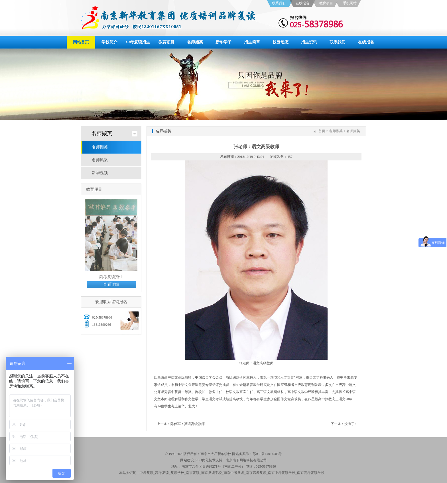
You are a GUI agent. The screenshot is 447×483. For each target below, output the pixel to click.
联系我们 (279, 3)
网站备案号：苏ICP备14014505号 (257, 454)
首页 (321, 131)
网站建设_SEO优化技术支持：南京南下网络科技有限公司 (223, 460)
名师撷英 (195, 42)
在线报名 (302, 3)
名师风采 (100, 160)
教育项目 (326, 3)
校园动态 (280, 42)
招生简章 (252, 42)
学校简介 (109, 42)
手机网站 (350, 3)
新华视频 (100, 173)
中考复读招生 (138, 42)
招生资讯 (309, 42)
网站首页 (81, 42)
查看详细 (111, 284)
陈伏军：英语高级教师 (187, 424)
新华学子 (223, 42)
